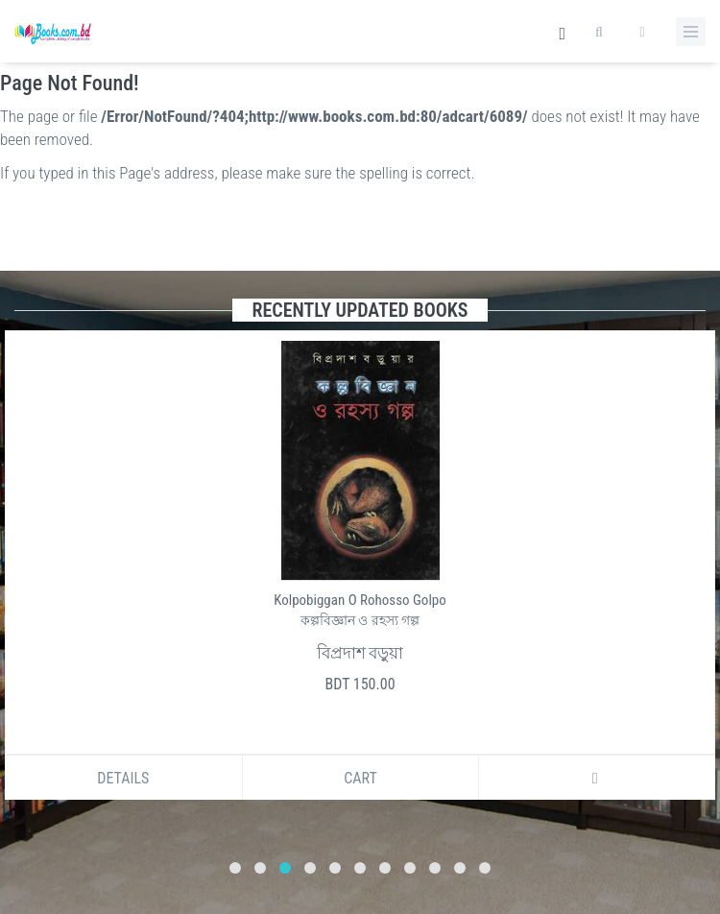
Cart (360, 778)
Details (123, 778)
